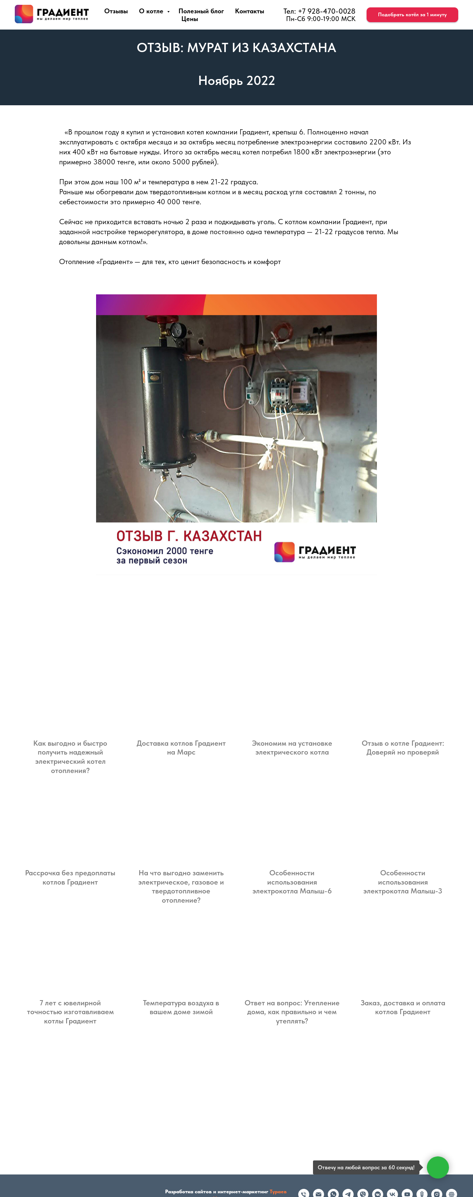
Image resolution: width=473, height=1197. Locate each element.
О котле (152, 11)
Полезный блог (201, 11)
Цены (189, 19)
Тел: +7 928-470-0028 (319, 11)
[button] (412, 14)
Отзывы (116, 11)
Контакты (249, 11)
